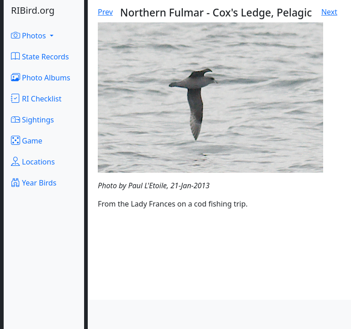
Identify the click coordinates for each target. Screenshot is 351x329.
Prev (105, 12)
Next (329, 12)
